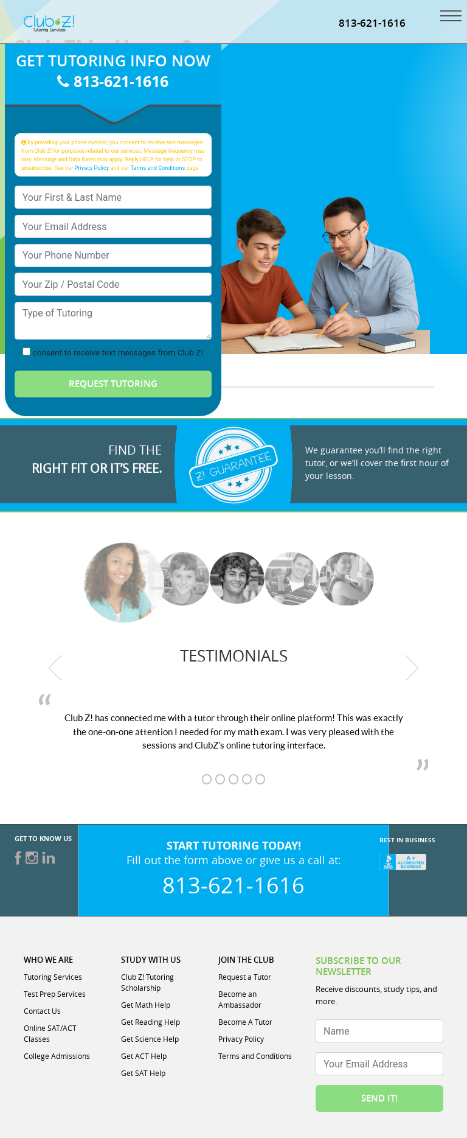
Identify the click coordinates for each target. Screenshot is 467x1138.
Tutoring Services (53, 977)
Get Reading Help (150, 1022)
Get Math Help (145, 1005)
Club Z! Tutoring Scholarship (147, 982)
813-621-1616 (112, 81)
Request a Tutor (244, 977)
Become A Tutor (245, 1022)
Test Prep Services (55, 994)
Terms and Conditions (158, 167)
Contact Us (42, 1011)
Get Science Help (150, 1039)
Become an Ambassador (239, 999)
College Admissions (57, 1056)
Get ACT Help (144, 1056)
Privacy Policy (92, 167)
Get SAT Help (143, 1073)
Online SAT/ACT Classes (50, 1033)
